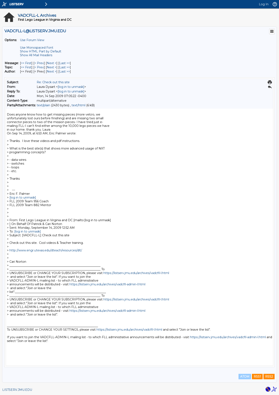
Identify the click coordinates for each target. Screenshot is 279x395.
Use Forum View (32, 40)
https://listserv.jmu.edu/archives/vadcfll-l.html (136, 273)
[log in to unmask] (71, 87)
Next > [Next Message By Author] (51, 71)
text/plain (43, 105)
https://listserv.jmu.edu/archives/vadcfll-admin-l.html (107, 284)
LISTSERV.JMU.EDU (17, 390)
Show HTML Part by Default (40, 51)
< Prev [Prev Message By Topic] (39, 67)
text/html (78, 105)
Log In (264, 4)
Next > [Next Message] (51, 63)
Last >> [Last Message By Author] (64, 71)
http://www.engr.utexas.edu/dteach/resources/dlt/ (45, 250)
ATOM (244, 376)
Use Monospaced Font (36, 47)
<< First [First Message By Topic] (26, 67)
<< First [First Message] (26, 63)
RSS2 (269, 376)
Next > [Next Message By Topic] (51, 67)
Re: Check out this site (53, 82)
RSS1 (257, 376)
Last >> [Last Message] (64, 63)
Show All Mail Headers (36, 55)
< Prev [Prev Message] (39, 63)
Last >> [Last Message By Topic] (64, 67)
